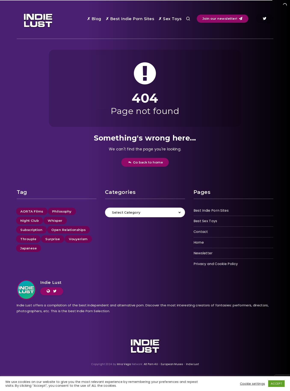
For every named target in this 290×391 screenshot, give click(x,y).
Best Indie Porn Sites (211, 210)
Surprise (52, 239)
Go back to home (145, 162)
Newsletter (203, 253)
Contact (201, 231)
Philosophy (62, 211)
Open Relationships (68, 230)
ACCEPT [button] (276, 384)
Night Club (29, 221)
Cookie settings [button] (252, 384)
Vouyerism (78, 239)
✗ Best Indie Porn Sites (130, 18)
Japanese (28, 248)
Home (199, 242)
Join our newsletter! (223, 18)
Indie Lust (51, 282)
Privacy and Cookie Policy (216, 263)
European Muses (172, 364)
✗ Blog (94, 18)
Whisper (55, 221)
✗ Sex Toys (170, 18)
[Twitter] (264, 18)
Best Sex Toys (205, 221)
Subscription (31, 230)
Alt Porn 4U (151, 364)
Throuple (28, 239)
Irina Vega (124, 364)
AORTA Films (31, 211)
